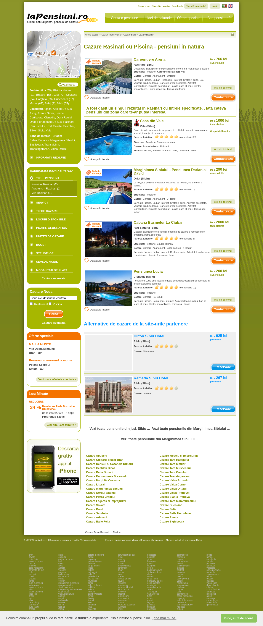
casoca (121, 572)
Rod (49, 126)
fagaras (150, 602)
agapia (61, 568)
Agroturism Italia (130, 540)
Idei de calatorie (159, 18)
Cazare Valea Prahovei (174, 492)
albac (31, 600)
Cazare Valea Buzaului (174, 480)
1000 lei (219, 122)
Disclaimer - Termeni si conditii (64, 540)
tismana (151, 607)
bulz (179, 591)
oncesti (210, 578)
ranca (31, 598)
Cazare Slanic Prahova (175, 496)
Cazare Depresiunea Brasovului (107, 476)
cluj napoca (63, 591)
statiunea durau (154, 572)
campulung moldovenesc (70, 589)
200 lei (218, 272)
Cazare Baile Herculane (175, 513)
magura (121, 559)
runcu (90, 596)
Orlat (33, 121)
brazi (90, 583)
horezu (91, 591)
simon (150, 559)
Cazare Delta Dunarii (99, 472)
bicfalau (180, 568)
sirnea (180, 609)
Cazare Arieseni (96, 517)
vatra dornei (182, 561)
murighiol (92, 581)
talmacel (211, 566)
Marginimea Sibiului (62, 140)
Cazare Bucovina (171, 505)
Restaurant (39, 304)
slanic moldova (65, 587)
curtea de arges (66, 559)
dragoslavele (213, 585)
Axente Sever (45, 113)
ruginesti (181, 607)
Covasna (71, 94)
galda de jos (212, 604)
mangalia (211, 572)
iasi (60, 561)
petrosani (33, 604)
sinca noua (152, 578)
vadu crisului (183, 585)
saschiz (121, 594)
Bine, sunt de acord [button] (238, 618)
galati (149, 563)
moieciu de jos (36, 561)
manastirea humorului (68, 583)
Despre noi (144, 6)
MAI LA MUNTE (40, 344)
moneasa (122, 600)
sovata (32, 557)
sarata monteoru (96, 555)
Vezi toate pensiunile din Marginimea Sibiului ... (191, 428)
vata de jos (212, 583)
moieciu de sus (36, 587)
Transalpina (51, 144)
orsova (61, 602)
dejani (120, 570)
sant (90, 602)
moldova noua (124, 566)
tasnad (61, 607)
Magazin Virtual (173, 540)
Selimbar (68, 126)
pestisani (151, 585)
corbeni (62, 581)
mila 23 (91, 574)
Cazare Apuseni (96, 455)
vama (31, 581)
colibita (91, 587)
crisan (32, 596)
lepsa (90, 568)
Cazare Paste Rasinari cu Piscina (102, 532)
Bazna (60, 113)
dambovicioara (95, 594)
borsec (121, 563)
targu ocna (123, 585)
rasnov (32, 563)
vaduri (180, 563)
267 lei (218, 379)
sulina (91, 589)
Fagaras (43, 140)
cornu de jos (212, 600)
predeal (32, 578)
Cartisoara (36, 117)
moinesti (122, 591)
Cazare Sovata (95, 505)
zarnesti (32, 574)
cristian (210, 587)
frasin (61, 609)
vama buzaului (154, 587)
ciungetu (151, 566)
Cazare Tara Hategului (174, 459)
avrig (60, 566)
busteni (61, 596)
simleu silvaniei (214, 570)
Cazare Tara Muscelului (175, 468)
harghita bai (182, 583)
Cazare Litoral (95, 484)
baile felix (33, 559)
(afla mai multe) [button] (164, 618)
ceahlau (180, 587)
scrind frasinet (213, 589)
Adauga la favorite (97, 97)
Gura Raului (64, 117)
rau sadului (212, 602)
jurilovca (151, 604)
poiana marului (65, 585)
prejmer (180, 574)
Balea (33, 140)
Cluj (56, 94)
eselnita (62, 557)
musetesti (211, 594)
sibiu (31, 589)
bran (31, 555)
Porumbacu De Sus (49, 121)
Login (215, 6)
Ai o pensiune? (218, 18)
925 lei (218, 337)
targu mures (93, 566)
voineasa (122, 583)
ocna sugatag (153, 583)
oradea (121, 576)
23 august (152, 591)
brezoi (209, 555)
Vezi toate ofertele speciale (57, 379)
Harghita (41, 99)
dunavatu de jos (155, 581)
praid (31, 576)
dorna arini (63, 576)
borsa (61, 604)
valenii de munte (185, 600)
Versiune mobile (88, 540)
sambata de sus (36, 570)
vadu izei (33, 594)
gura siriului (123, 598)
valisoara (211, 568)
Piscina (55, 304)
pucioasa (211, 563)
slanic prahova (36, 591)
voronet (62, 570)
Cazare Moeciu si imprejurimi (179, 455)
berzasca (181, 602)
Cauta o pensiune (124, 18)
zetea (149, 589)
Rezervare (223, 367)
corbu (150, 568)
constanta (211, 559)
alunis (209, 596)
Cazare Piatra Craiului (100, 496)
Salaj (48, 103)
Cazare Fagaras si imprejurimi (106, 501)
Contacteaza (223, 97)
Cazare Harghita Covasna (103, 480)
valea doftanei (94, 585)
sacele (210, 561)
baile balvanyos (154, 570)
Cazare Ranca (169, 517)
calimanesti (182, 555)
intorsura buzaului (126, 604)
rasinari (121, 561)
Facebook (177, 6)
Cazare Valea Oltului (173, 488)
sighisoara (34, 585)
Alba (43, 90)
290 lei (218, 171)
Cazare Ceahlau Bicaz (100, 468)
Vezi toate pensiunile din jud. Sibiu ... (120, 428)
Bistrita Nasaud (62, 90)
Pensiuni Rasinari (42, 184)
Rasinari (68, 121)
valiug (180, 581)
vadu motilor (123, 589)
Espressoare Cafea (192, 540)
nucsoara (151, 555)
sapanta (92, 559)
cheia (61, 563)
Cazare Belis (168, 509)
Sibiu (60, 103)
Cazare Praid (94, 509)
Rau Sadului (37, 126)
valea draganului (66, 594)
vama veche (153, 594)
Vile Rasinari (39, 192)
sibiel (60, 555)
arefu (120, 609)
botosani (92, 604)
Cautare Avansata (54, 278)
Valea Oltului (59, 148)
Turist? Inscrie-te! (196, 6)
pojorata (151, 557)
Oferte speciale (188, 18)
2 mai (120, 557)
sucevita (92, 609)
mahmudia (63, 600)
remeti (61, 598)
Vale (48, 130)
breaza (32, 609)
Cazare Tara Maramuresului (178, 501)
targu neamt (123, 596)
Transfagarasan (39, 148)
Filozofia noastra (160, 6)
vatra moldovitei (125, 587)
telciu (209, 576)
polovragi (92, 572)
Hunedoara (61, 99)
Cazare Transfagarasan (175, 476)
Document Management (152, 540)
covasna (62, 572)
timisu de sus (183, 566)
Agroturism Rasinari (44, 188)
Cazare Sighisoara (172, 521)
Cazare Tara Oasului (173, 472)
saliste (91, 570)
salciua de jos (124, 578)
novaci (121, 581)
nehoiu (210, 557)
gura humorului (36, 583)
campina (211, 598)
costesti (180, 570)
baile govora (183, 578)
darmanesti (182, 594)
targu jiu (181, 572)
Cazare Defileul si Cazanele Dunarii (109, 464)
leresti (91, 600)
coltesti (150, 576)
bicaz (120, 574)
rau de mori (93, 578)
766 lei (218, 60)
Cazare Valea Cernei (173, 484)
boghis (180, 589)
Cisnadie (49, 117)
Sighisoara (36, 144)
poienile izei (93, 576)
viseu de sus (213, 574)
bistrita (91, 598)
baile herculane (36, 568)
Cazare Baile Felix (98, 521)
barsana (181, 557)
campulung (34, 602)
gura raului (34, 607)
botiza (61, 578)
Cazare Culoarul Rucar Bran (104, 459)
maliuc (180, 576)
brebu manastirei (185, 596)
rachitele (122, 607)
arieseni (32, 566)
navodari (151, 609)
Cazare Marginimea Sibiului (104, 488)
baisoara (151, 561)
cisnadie (181, 598)
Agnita (47, 108)
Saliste (57, 126)
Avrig (33, 113)
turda (149, 596)
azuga (150, 598)
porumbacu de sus (126, 555)
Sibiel (33, 130)
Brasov (40, 94)
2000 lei (219, 223)
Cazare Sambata (97, 513)
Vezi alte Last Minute (61, 425)
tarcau (121, 602)
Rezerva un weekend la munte (50, 360)
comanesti (123, 568)
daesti (150, 600)
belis (31, 572)
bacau (180, 559)
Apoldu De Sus (62, 108)
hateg (90, 557)
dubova (91, 563)
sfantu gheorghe (184, 604)
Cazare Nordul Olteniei (101, 492)
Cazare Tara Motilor (173, 464)
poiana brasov (95, 561)
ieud (90, 607)
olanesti (210, 581)
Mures (33, 103)
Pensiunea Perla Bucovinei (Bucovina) (58, 408)
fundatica (211, 591)
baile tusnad (64, 574)
